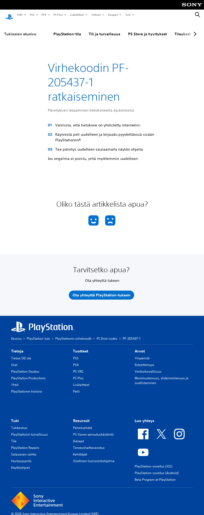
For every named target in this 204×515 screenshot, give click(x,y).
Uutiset (95, 14)
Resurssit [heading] (81, 415)
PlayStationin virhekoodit (73, 333)
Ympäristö (142, 353)
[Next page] (194, 28)
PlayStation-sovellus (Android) (157, 468)
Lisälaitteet (77, 14)
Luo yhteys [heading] (144, 415)
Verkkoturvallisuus (148, 366)
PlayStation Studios (25, 366)
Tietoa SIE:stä (21, 353)
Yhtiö (15, 379)
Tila (13, 436)
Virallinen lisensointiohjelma (93, 456)
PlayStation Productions (28, 373)
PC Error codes (107, 333)
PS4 (43, 14)
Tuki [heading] (15, 415)
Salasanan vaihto (23, 449)
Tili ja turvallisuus (104, 29)
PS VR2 (78, 366)
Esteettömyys (144, 359)
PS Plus (57, 14)
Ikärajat (78, 436)
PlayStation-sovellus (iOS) (153, 461)
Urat (14, 359)
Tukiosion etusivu (20, 29)
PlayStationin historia (26, 386)
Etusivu (16, 333)
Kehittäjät (80, 449)
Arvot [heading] (140, 346)
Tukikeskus (19, 422)
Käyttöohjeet (20, 462)
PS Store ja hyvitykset (147, 29)
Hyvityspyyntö (21, 456)
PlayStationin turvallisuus (29, 429)
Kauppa (113, 14)
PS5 (31, 14)
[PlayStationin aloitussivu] (9, 15)
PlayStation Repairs (25, 442)
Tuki (127, 14)
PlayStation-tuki (38, 333)
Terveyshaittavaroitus (89, 442)
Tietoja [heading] (17, 346)
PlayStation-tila (67, 29)
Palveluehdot (82, 422)
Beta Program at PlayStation (155, 474)
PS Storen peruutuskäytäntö (93, 429)
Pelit (19, 14)
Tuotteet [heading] (80, 346)
